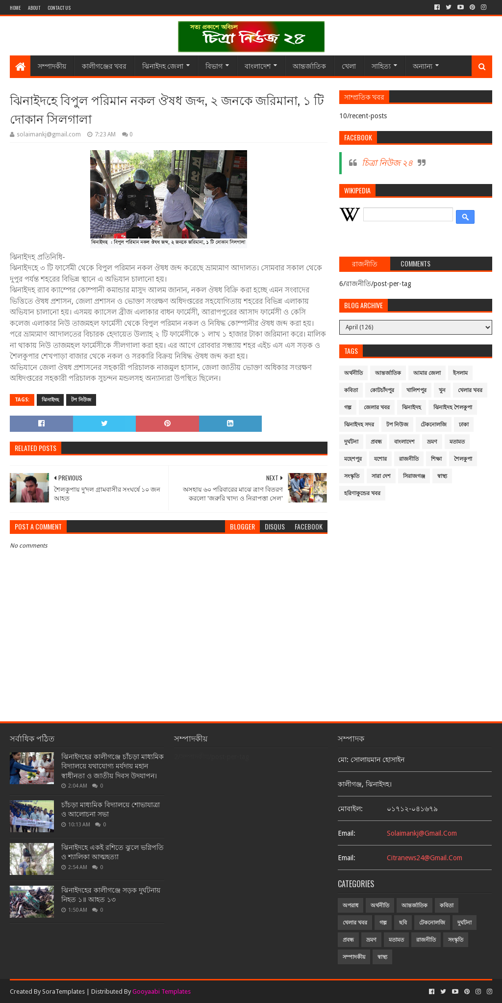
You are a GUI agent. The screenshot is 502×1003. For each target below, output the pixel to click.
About (34, 7)
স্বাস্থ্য (442, 476)
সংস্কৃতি (351, 476)
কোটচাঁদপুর (382, 390)
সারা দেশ (381, 476)
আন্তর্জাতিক (309, 65)
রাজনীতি (409, 459)
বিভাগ (214, 65)
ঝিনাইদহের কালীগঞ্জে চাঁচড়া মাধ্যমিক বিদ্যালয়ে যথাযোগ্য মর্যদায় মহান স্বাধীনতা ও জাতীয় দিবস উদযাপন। (112, 766)
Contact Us (59, 7)
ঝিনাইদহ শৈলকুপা (452, 407)
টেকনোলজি (434, 425)
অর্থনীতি (353, 373)
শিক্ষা (436, 459)
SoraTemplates (63, 991)
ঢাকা (464, 425)
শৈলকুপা (463, 459)
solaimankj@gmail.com (422, 833)
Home (15, 7)
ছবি (403, 923)
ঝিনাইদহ (50, 399)
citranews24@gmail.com (424, 858)
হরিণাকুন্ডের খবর (362, 493)
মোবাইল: (350, 809)
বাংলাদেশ (258, 65)
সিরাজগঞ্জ (414, 476)
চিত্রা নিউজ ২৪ (387, 163)
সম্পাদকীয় (52, 65)
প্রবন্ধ (376, 442)
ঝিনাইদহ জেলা (162, 65)
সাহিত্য (381, 65)
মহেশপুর (353, 459)
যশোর (380, 459)
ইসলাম (460, 373)
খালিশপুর (416, 390)
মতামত (457, 442)
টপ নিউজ (81, 399)
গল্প (347, 407)
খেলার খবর (470, 390)
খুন (442, 390)
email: (346, 833)
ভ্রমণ (432, 442)
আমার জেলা (427, 373)
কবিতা (351, 390)
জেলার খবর (377, 407)
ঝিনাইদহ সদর (359, 425)
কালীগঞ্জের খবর (104, 65)
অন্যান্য (422, 65)
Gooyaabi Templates (161, 991)
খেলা (349, 65)
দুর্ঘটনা (351, 442)
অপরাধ (350, 905)
